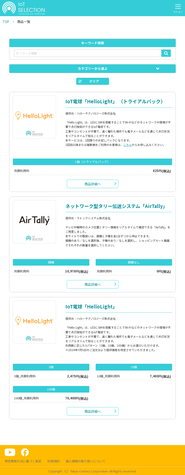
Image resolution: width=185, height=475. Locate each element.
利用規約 (53, 461)
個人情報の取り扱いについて (85, 461)
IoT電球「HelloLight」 (91, 306)
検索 (166, 53)
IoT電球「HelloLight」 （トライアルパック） (115, 101)
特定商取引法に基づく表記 (23, 461)
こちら (127, 145)
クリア (94, 81)
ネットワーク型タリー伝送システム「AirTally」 (116, 206)
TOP (5, 21)
